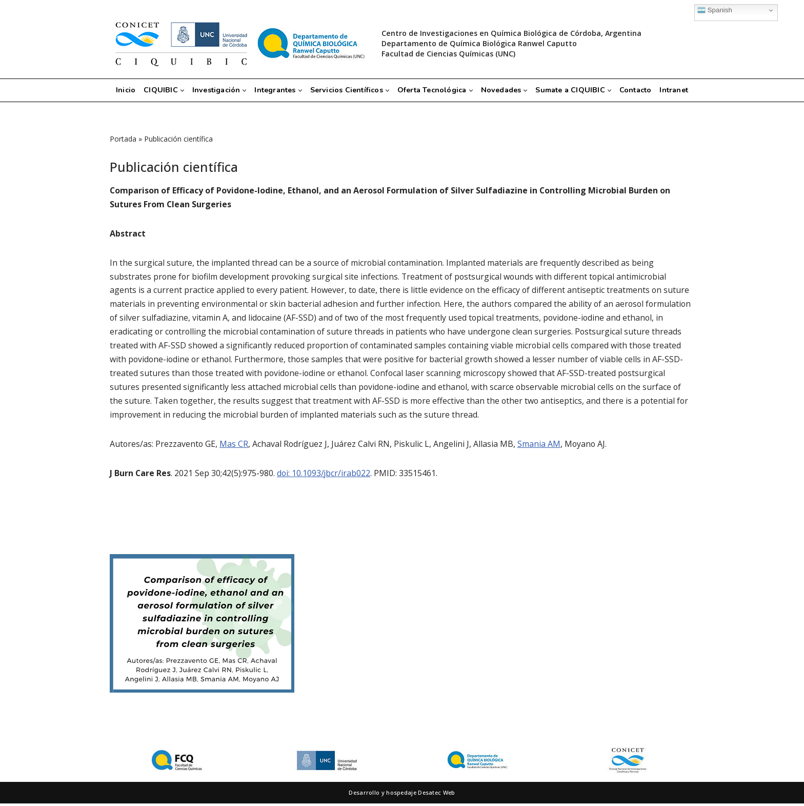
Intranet (676, 90)
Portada (123, 139)
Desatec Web (436, 795)
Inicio (123, 90)
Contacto (637, 90)
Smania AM (540, 445)
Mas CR (234, 445)
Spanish (714, 10)
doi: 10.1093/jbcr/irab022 (324, 475)
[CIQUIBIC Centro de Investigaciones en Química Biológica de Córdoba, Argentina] (238, 43)
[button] (179, 90)
